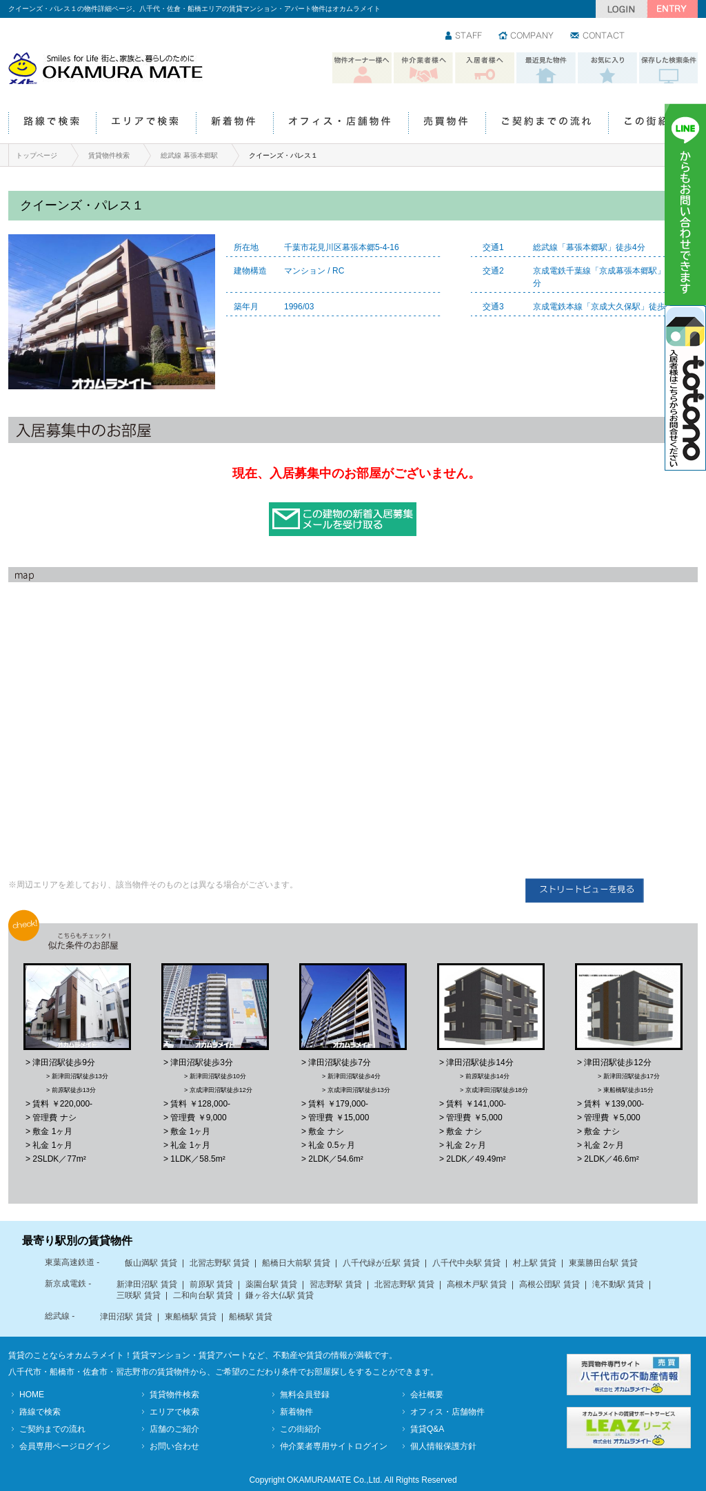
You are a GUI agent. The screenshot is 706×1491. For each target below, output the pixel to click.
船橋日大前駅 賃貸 (296, 1263)
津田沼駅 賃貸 (126, 1317)
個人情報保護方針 (443, 1446)
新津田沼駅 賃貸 (146, 1284)
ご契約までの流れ (546, 123)
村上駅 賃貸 (534, 1263)
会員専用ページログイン (64, 1446)
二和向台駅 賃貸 (203, 1295)
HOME (31, 1394)
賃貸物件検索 (109, 155)
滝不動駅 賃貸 (618, 1284)
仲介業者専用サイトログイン (333, 1446)
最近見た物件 (546, 68)
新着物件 (234, 123)
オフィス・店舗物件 (340, 123)
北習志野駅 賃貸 (220, 1263)
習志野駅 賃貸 (335, 1284)
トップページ (36, 155)
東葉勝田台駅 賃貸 (603, 1263)
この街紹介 (652, 123)
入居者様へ (484, 68)
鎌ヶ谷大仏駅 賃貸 (279, 1295)
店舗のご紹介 (174, 1429)
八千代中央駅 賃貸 (466, 1263)
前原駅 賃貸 (211, 1284)
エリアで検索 (146, 123)
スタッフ (464, 36)
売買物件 (446, 123)
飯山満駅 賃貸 (150, 1263)
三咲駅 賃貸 (138, 1295)
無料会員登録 (305, 1394)
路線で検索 (52, 123)
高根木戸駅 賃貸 (477, 1284)
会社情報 (526, 36)
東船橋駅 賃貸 (190, 1317)
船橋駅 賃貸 (250, 1317)
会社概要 (426, 1394)
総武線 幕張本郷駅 (189, 155)
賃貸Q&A (427, 1429)
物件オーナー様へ (362, 68)
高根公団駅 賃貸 (549, 1284)
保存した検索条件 (668, 68)
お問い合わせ (598, 36)
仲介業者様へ (423, 68)
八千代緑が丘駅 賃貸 (381, 1263)
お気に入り (607, 68)
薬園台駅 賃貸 (271, 1284)
